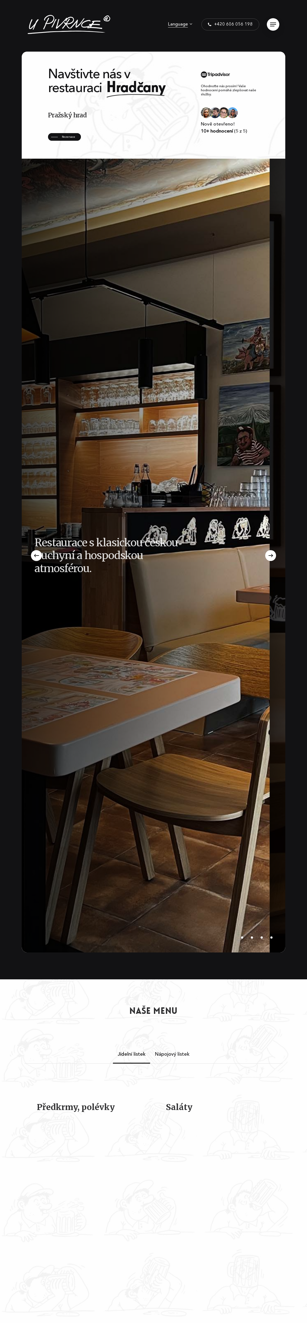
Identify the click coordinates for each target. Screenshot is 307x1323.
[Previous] (36, 555)
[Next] (270, 555)
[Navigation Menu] (273, 24)
